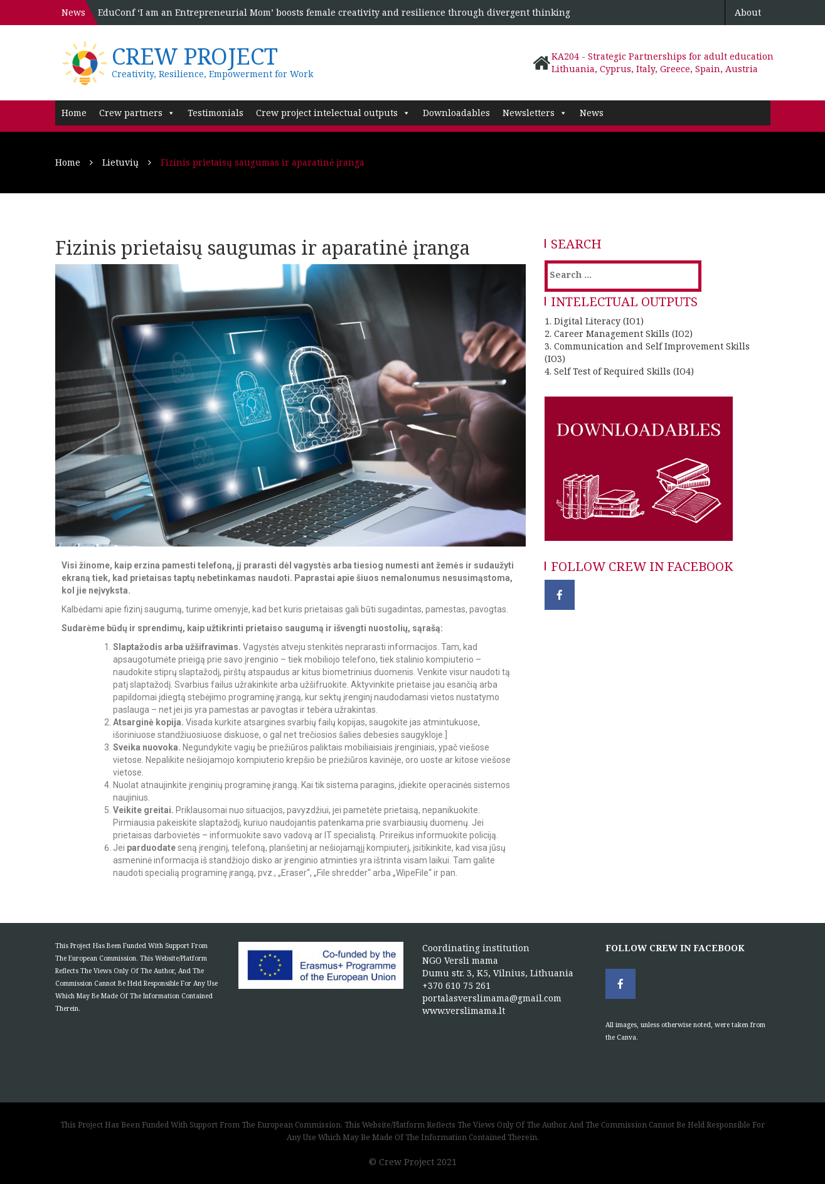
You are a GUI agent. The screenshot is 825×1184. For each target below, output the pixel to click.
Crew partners (137, 113)
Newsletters (535, 113)
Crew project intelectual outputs (333, 113)
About (748, 12)
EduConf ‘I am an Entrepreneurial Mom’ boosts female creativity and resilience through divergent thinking (334, 12)
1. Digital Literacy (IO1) (594, 321)
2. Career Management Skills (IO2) (619, 333)
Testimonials (215, 113)
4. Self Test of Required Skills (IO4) (619, 371)
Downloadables (456, 113)
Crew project (195, 56)
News (592, 113)
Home (74, 113)
